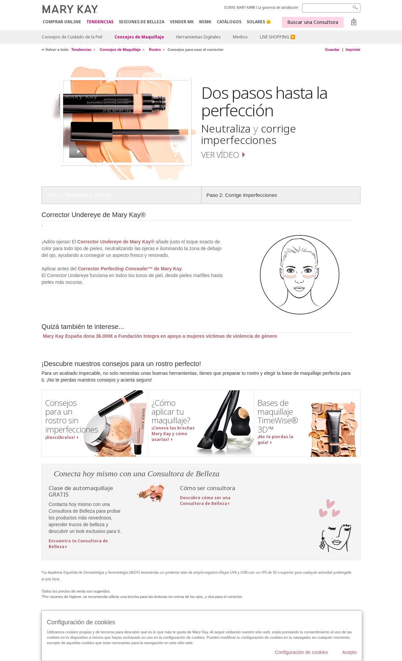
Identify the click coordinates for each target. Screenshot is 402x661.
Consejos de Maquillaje (139, 37)
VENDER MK (182, 22)
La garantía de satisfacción (278, 7)
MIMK (205, 22)
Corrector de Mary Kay (130, 268)
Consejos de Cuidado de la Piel (72, 37)
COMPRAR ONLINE (62, 22)
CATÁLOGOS (229, 22)
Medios (240, 37)
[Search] (331, 7)
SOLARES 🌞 (259, 22)
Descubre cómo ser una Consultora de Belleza (205, 500)
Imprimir (353, 50)
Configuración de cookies (301, 652)
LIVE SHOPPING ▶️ (277, 37)
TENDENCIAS (99, 22)
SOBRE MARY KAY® (239, 7)
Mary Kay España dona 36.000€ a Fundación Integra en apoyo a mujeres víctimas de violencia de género (159, 336)
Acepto (349, 652)
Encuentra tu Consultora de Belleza (78, 543)
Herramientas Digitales (198, 37)
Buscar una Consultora (312, 22)
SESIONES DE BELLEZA (141, 22)
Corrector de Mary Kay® (116, 241)
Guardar (332, 50)
